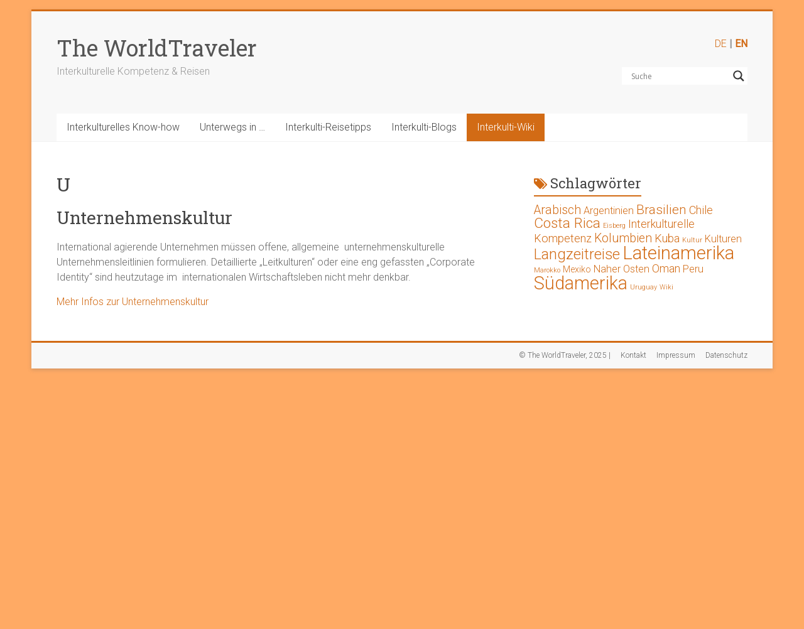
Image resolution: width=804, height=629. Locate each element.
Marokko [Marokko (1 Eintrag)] (547, 270)
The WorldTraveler (157, 48)
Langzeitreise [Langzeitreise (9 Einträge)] (577, 254)
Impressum (675, 355)
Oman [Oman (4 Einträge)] (666, 268)
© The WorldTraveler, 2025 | (565, 355)
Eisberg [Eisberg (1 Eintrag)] (614, 226)
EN (741, 44)
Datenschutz (726, 355)
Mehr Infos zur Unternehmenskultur (133, 302)
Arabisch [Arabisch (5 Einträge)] (557, 210)
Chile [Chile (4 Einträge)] (701, 210)
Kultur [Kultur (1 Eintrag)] (692, 240)
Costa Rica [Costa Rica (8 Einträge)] (567, 223)
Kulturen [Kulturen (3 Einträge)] (723, 239)
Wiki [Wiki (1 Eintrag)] (666, 287)
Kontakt (633, 355)
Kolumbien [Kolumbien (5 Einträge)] (623, 238)
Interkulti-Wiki (506, 127)
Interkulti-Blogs (424, 127)
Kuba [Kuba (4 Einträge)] (667, 238)
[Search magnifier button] (738, 76)
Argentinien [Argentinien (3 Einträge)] (609, 211)
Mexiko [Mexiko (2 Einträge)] (577, 269)
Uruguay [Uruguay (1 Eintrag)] (643, 287)
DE (721, 44)
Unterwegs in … (232, 127)
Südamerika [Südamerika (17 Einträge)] (580, 283)
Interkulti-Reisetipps (328, 127)
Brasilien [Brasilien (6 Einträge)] (661, 209)
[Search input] (679, 76)
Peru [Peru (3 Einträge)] (693, 269)
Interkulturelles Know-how (123, 127)
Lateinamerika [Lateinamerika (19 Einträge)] (678, 253)
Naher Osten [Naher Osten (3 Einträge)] (621, 269)
